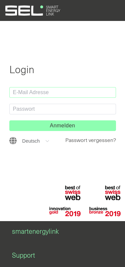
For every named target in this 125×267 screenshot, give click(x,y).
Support (23, 255)
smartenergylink (35, 231)
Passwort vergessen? (90, 140)
